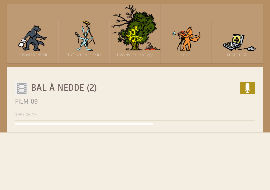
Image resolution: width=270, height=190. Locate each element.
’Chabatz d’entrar (32, 55)
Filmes (186, 55)
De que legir (237, 55)
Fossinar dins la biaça (135, 55)
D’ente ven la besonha (83, 55)
